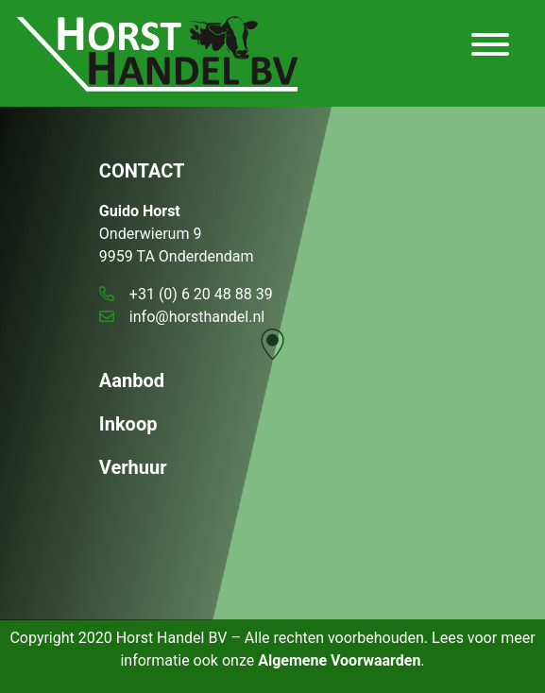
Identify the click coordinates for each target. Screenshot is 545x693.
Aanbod (131, 380)
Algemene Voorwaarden (339, 660)
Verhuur (133, 467)
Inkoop (128, 424)
